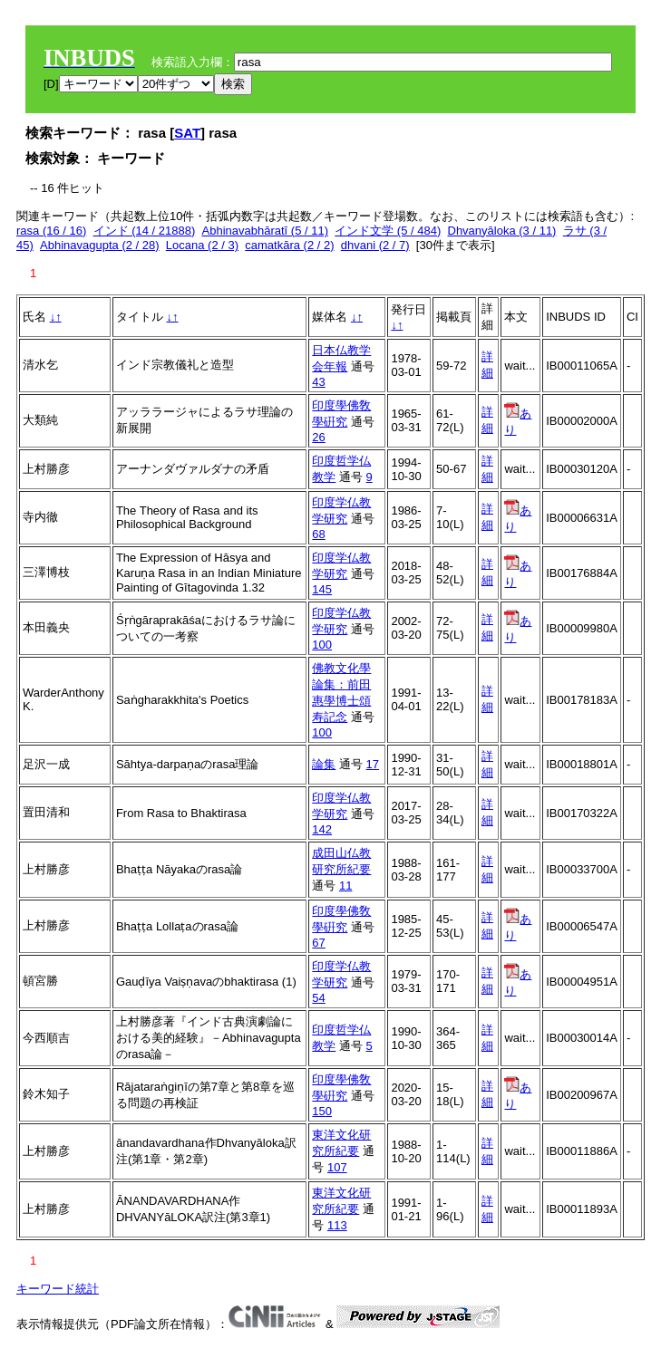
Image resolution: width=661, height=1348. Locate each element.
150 (322, 1111)
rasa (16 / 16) (51, 230)
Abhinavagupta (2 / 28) (100, 245)
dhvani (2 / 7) (375, 245)
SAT (187, 132)
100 (322, 644)
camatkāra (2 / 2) (289, 245)
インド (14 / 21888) (144, 230)
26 (318, 437)
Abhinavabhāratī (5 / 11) (265, 230)
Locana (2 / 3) (202, 245)
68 (318, 534)
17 (372, 764)
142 (322, 829)
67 (318, 942)
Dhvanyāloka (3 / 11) (502, 230)
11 (345, 885)
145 (322, 589)
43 (318, 382)
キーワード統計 (57, 1288)
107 (337, 1167)
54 (318, 998)
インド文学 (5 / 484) (388, 230)
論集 (323, 764)
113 (337, 1225)
